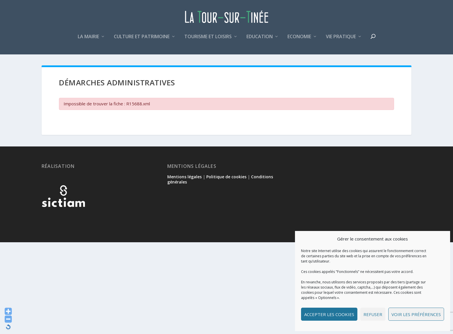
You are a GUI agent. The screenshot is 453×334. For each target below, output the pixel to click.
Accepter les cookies (329, 314)
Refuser (372, 314)
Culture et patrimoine (142, 38)
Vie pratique (341, 38)
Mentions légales (184, 179)
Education (259, 38)
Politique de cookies (226, 179)
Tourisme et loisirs (208, 38)
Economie (299, 38)
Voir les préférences (416, 314)
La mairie (88, 38)
